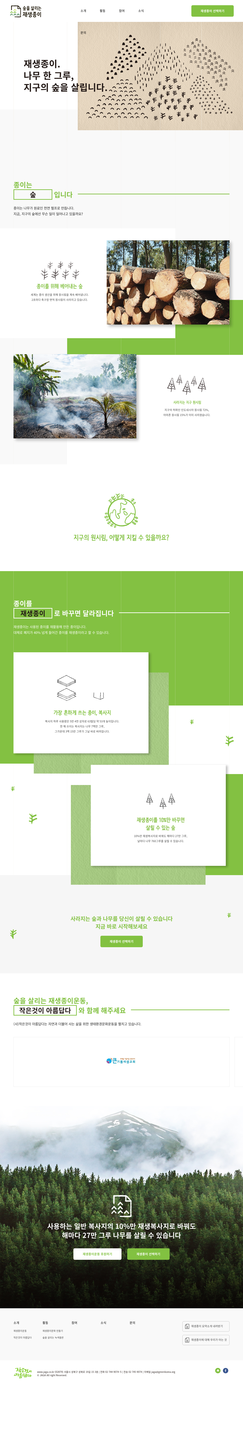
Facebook (225, 1425)
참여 (122, 10)
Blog (218, 1425)
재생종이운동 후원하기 (97, 1309)
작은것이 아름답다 (23, 1392)
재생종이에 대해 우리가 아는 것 (209, 1394)
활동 (102, 10)
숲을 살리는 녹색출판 (53, 1392)
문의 (83, 32)
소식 (141, 10)
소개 (83, 10)
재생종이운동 (20, 1385)
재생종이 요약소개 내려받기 (207, 1381)
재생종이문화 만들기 (53, 1385)
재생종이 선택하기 (212, 11)
